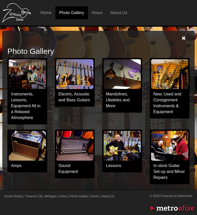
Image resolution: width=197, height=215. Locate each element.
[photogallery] (74, 74)
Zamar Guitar (13, 196)
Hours (97, 13)
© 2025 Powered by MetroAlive (171, 196)
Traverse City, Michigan (41, 196)
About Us (118, 13)
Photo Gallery (71, 13)
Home (46, 13)
